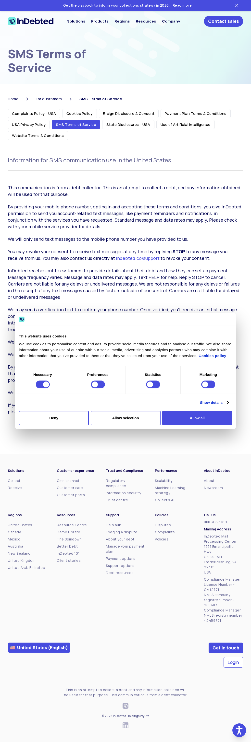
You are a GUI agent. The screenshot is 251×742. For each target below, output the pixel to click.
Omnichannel (68, 480)
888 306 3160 (215, 522)
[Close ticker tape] (236, 5)
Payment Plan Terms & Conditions (195, 113)
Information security (123, 493)
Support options (120, 565)
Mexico (14, 539)
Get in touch (226, 648)
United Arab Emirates (26, 567)
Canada (14, 532)
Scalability (164, 480)
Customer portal (71, 494)
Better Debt (67, 546)
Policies (161, 539)
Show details (211, 402)
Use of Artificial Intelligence (186, 124)
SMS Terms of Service (76, 124)
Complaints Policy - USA (34, 113)
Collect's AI (164, 500)
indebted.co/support (138, 258)
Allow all (197, 418)
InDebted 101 (68, 553)
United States (20, 525)
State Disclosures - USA (128, 124)
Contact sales (223, 21)
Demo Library (68, 532)
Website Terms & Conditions (38, 135)
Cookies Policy (79, 113)
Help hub (113, 525)
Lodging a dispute (122, 532)
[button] (239, 730)
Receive (15, 487)
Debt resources (120, 572)
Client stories (69, 560)
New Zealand (19, 553)
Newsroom (213, 487)
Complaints (165, 532)
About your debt (120, 539)
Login (233, 662)
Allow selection (125, 418)
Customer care (70, 487)
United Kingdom (22, 560)
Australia (15, 546)
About (209, 480)
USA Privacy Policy (29, 124)
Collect (14, 480)
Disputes (163, 525)
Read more (182, 5)
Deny (53, 418)
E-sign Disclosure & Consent (129, 113)
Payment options (121, 558)
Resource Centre (72, 525)
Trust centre (117, 500)
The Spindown (69, 539)
